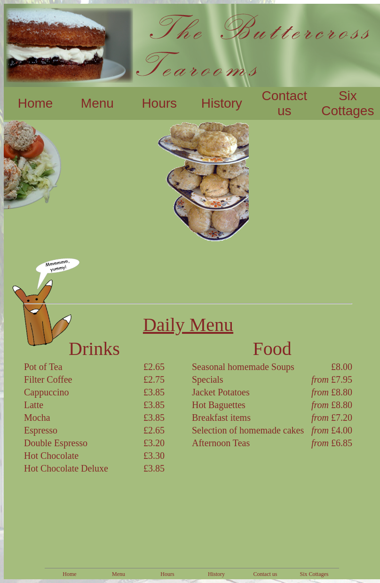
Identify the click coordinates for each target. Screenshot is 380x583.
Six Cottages (347, 103)
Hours (159, 103)
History (221, 103)
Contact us (285, 103)
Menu (97, 103)
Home (35, 103)
